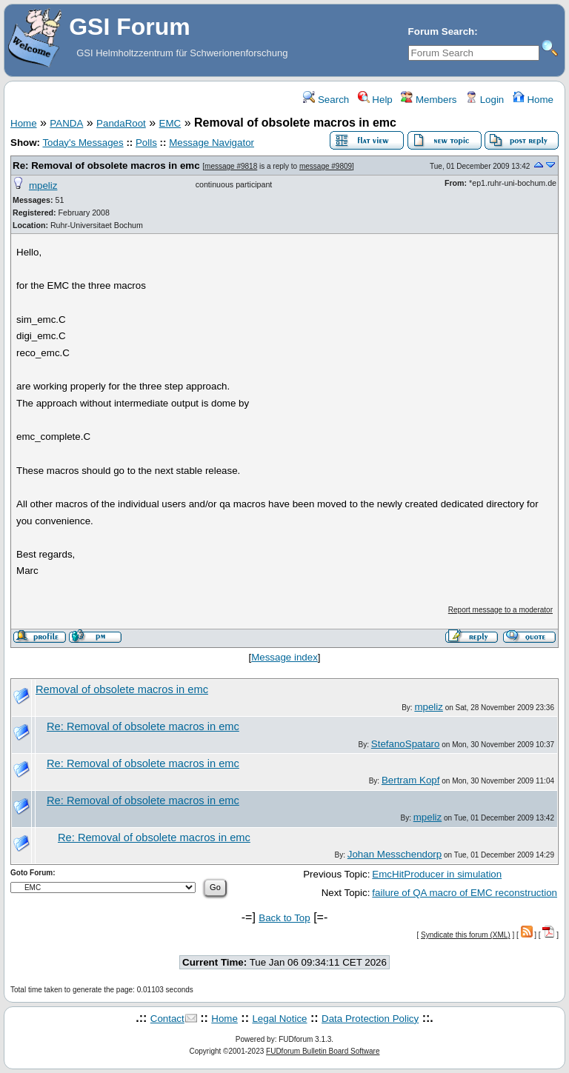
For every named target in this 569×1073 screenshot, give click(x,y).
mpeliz (43, 185)
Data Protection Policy (370, 1018)
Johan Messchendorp (394, 854)
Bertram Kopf (411, 780)
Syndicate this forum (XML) (465, 935)
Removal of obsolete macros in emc (122, 689)
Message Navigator (211, 142)
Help (375, 99)
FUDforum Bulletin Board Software (322, 1051)
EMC (170, 123)
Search (326, 99)
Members (428, 99)
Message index (284, 657)
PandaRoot (121, 123)
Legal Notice (279, 1018)
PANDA (66, 123)
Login (484, 99)
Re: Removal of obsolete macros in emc (106, 165)
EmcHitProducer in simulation (437, 874)
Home (533, 99)
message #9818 (230, 166)
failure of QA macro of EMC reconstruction (464, 892)
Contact (167, 1018)
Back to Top (284, 917)
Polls (146, 142)
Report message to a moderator (500, 610)
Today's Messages (82, 142)
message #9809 (325, 166)
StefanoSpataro (405, 743)
